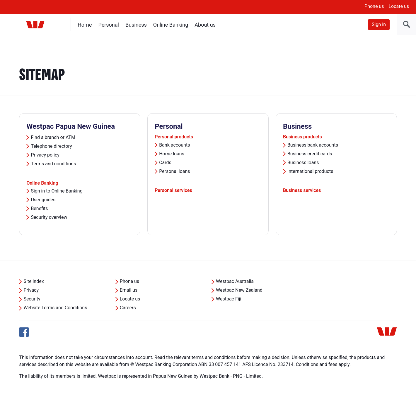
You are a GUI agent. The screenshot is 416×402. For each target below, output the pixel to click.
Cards (165, 162)
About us (205, 25)
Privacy (31, 290)
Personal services (173, 190)
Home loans (171, 154)
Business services (302, 190)
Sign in (379, 24)
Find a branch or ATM (53, 137)
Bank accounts (174, 145)
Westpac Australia (235, 281)
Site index (33, 281)
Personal (108, 25)
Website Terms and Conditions (55, 307)
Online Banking (170, 25)
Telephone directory (51, 146)
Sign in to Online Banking (56, 191)
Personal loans (174, 171)
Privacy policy (45, 155)
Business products (302, 137)
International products (310, 171)
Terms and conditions (53, 163)
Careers (128, 307)
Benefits (39, 208)
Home (85, 25)
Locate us (398, 6)
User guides (43, 199)
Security (31, 299)
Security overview (49, 217)
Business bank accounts (312, 145)
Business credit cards (309, 154)
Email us (129, 290)
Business (136, 25)
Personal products (174, 137)
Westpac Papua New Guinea (70, 126)
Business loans (303, 162)
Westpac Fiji (228, 299)
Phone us (374, 6)
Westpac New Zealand (239, 290)
